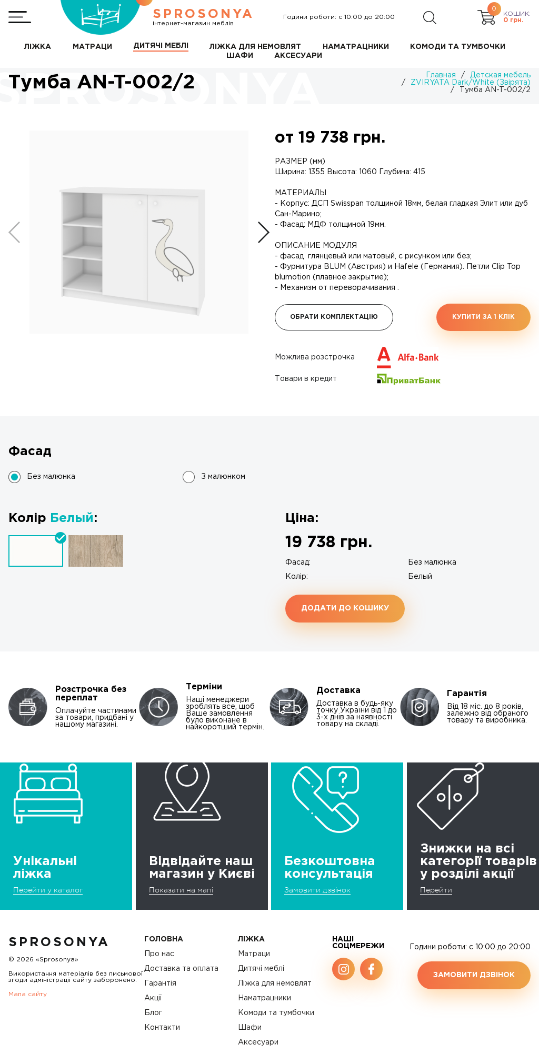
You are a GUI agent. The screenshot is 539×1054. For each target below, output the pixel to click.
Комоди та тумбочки (276, 1013)
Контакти (162, 1028)
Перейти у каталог (48, 890)
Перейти (436, 890)
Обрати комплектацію (334, 317)
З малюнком (223, 477)
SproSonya (59, 942)
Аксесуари (258, 1042)
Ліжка (251, 939)
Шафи (250, 1028)
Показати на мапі (181, 890)
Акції (153, 998)
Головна (163, 939)
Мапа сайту (27, 994)
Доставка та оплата (181, 969)
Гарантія (160, 983)
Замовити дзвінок (317, 890)
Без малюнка (51, 477)
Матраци (254, 954)
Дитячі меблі (261, 969)
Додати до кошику (345, 608)
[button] (264, 232)
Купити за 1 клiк (483, 317)
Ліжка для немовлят (275, 983)
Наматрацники (264, 998)
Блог (153, 1013)
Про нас (159, 954)
